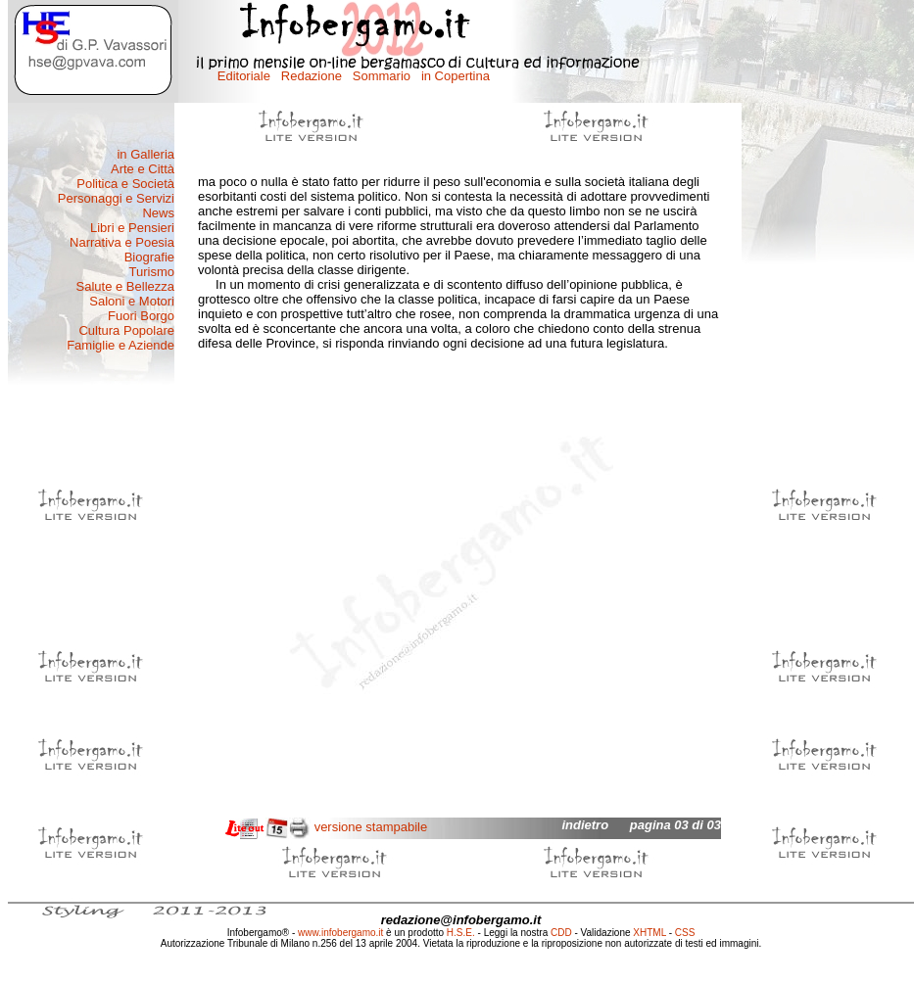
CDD (561, 932)
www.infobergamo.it (340, 932)
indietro (584, 825)
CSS (685, 932)
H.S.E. (461, 932)
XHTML (649, 932)
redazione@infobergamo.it (461, 920)
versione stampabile (371, 827)
